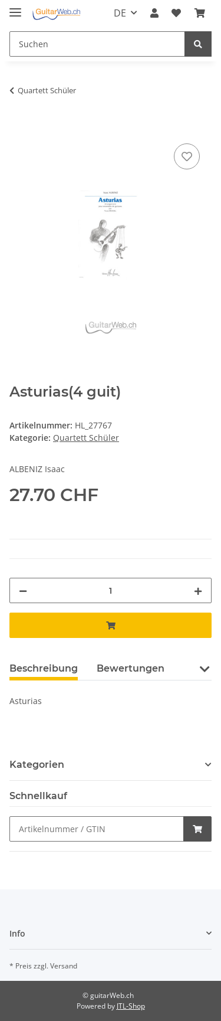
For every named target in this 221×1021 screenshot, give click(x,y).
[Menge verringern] (23, 590)
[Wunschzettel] (176, 13)
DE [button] (120, 12)
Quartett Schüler (86, 437)
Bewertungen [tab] (130, 668)
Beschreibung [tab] (43, 668)
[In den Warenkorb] (18, 127)
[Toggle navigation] (15, 7)
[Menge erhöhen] (198, 590)
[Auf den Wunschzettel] (187, 156)
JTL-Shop (131, 1006)
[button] (154, 13)
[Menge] (110, 590)
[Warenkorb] (200, 13)
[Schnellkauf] (96, 829)
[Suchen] (97, 44)
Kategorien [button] (36, 764)
